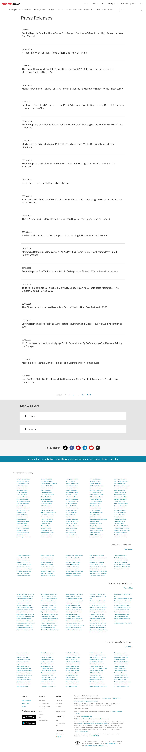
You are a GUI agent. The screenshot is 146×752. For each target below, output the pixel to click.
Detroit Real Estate (46, 497)
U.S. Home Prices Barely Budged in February (45, 183)
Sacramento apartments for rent (98, 629)
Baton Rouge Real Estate (23, 501)
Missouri (68, 564)
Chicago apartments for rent (24, 625)
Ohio (91, 560)
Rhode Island (93, 569)
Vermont (116, 560)
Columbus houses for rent (23, 684)
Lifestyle (51, 10)
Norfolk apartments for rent (97, 594)
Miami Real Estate (70, 517)
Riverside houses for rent (96, 679)
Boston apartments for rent (24, 618)
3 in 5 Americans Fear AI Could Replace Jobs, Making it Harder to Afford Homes (64, 235)
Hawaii (43, 555)
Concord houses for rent (47, 652)
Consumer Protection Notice (102, 719)
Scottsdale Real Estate (120, 499)
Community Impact (44, 703)
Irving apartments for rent (48, 627)
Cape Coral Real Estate (23, 528)
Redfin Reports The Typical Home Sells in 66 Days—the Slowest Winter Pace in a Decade (70, 271)
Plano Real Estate (94, 506)
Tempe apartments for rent (121, 612)
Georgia (19, 575)
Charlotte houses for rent (23, 673)
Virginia (116, 562)
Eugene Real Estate (46, 503)
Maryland (43, 575)
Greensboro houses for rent (48, 677)
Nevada (68, 569)
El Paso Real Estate (46, 499)
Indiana (43, 562)
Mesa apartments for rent (72, 614)
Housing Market (14, 10)
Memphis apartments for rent (73, 612)
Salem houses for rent (120, 652)
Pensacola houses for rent (97, 664)
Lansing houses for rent (72, 675)
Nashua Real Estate (71, 532)
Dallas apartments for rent (48, 600)
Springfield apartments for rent (122, 607)
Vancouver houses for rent (121, 677)
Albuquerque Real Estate (23, 479)
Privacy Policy (116, 698)
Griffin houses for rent (47, 681)
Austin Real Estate (22, 494)
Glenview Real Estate (47, 530)
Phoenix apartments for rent (97, 609)
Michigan (68, 557)
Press (40, 711)
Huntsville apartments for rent (49, 623)
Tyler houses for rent (119, 673)
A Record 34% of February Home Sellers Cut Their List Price (54, 52)
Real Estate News (43, 720)
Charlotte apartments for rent (25, 621)
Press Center (101, 10)
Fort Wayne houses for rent (48, 673)
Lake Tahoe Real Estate (72, 492)
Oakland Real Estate (95, 483)
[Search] (141, 10)
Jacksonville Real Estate (72, 483)
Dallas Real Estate (46, 490)
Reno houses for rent (95, 675)
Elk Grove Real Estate (47, 501)
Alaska (18, 557)
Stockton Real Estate (120, 512)
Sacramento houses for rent (97, 684)
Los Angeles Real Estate (72, 501)
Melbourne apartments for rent (74, 609)
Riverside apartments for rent (98, 625)
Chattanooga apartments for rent (26, 623)
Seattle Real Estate (119, 501)
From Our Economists (63, 10)
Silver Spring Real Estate (121, 503)
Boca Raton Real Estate (23, 510)
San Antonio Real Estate (96, 537)
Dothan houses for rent (47, 664)
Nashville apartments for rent (73, 627)
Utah (115, 557)
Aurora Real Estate (22, 492)
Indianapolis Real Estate (72, 479)
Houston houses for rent (72, 652)
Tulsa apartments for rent (121, 616)
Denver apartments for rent (48, 605)
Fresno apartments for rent (48, 616)
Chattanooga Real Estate (23, 537)
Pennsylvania (93, 566)
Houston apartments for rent (49, 621)
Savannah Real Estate (120, 494)
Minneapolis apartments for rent (74, 621)
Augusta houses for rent (23, 664)
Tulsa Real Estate (119, 523)
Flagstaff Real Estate (46, 508)
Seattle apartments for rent (121, 605)
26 (83, 394)
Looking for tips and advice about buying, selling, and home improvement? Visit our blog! (73, 459)
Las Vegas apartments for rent (74, 598)
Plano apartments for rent (97, 614)
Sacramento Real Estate (96, 530)
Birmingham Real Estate (23, 508)
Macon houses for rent (72, 679)
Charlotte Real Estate (22, 534)
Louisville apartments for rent (73, 603)
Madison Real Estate (71, 506)
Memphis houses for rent (72, 684)
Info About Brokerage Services (85, 719)
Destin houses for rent (47, 661)
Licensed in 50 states (102, 723)
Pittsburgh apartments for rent (98, 612)
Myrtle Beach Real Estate (72, 526)
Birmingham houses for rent (24, 670)
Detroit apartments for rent (48, 607)
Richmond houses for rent (97, 677)
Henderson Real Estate (47, 532)
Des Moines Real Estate (47, 494)
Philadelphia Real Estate (96, 497)
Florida (18, 573)
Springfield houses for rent (121, 661)
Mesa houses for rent (71, 686)
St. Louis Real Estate (119, 508)
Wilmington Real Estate (120, 532)
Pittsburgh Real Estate (96, 501)
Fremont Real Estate (46, 521)
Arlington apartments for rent (25, 598)
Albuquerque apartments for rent (25, 594)
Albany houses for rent (23, 655)
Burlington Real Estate (23, 526)
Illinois (42, 560)
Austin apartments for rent (24, 605)
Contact (110, 10)
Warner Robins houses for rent (122, 681)
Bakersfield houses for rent (24, 668)
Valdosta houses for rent (120, 675)
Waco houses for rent (120, 679)
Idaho (42, 557)
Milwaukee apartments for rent (74, 618)
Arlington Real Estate (22, 485)
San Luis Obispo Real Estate (121, 485)
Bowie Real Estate (21, 519)
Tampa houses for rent (120, 666)
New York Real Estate (95, 479)
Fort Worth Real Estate (47, 517)
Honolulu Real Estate (46, 534)
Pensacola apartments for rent (98, 605)
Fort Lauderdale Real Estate (48, 512)
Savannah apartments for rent (122, 603)
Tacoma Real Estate (119, 514)
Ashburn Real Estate (22, 488)
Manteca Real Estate (71, 510)
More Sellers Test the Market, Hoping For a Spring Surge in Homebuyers (60, 362)
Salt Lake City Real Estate (97, 534)
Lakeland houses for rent (72, 670)
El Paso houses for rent (47, 666)
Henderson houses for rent (48, 686)
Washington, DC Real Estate (121, 528)
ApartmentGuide (60, 723)
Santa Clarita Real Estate (121, 488)
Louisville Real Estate (71, 503)
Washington (117, 564)
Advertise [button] (58, 706)
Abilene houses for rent (23, 652)
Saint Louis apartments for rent (98, 632)
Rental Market (27, 10)
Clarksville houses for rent (24, 679)
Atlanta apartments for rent (24, 600)
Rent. (57, 720)
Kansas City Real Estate (72, 488)
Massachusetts (70, 555)
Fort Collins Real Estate (47, 510)
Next (89, 395)
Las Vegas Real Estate (71, 494)
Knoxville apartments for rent (73, 596)
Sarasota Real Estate (120, 492)
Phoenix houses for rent (96, 666)
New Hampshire (70, 571)
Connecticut (20, 569)
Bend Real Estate (21, 506)
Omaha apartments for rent (97, 600)
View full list (128, 549)
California (19, 564)
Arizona (19, 560)
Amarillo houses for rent (23, 657)
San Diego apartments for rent (122, 600)
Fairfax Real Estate (46, 506)
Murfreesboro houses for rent (98, 657)
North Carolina (94, 557)
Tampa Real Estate (119, 517)
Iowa (42, 564)
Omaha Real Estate (95, 488)
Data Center (77, 10)
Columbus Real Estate (47, 488)
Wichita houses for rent (120, 684)
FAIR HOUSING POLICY (112, 743)
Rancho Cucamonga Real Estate (98, 519)
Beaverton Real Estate (23, 503)
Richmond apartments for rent (98, 623)
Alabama (19, 555)
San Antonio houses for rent (121, 655)
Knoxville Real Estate (71, 490)
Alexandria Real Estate (23, 481)
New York (92, 555)
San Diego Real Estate (120, 479)
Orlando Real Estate (95, 492)
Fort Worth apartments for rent (49, 614)
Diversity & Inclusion (44, 706)
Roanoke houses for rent (96, 681)
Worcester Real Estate (120, 537)
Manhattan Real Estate (72, 508)
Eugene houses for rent (47, 668)
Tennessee (93, 575)
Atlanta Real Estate (22, 490)
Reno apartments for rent (97, 621)
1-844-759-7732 (94, 736)
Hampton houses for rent (47, 684)
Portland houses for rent (96, 670)
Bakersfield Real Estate (23, 497)
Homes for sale (26, 555)
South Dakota (93, 573)
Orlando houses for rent (96, 661)
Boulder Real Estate (22, 517)
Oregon (92, 564)
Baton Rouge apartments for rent (25, 614)
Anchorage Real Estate (23, 483)
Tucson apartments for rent (121, 614)
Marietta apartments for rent (73, 607)
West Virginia (117, 566)
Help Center (59, 703)
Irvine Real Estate (70, 481)
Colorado (19, 566)
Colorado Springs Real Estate (49, 483)
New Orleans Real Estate (72, 537)
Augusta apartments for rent (24, 603)
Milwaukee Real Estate (72, 519)
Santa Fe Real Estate (119, 490)
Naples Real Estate (71, 530)
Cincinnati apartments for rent (25, 627)
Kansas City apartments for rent (74, 594)
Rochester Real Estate (96, 528)
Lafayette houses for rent (72, 668)
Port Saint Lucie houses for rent (98, 668)
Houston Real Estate (46, 537)
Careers (24, 706)
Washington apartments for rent (123, 623)
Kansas (43, 566)
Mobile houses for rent (96, 652)
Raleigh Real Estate (95, 517)
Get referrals (25, 703)
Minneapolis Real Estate (72, 521)
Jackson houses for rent (72, 659)
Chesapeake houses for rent (24, 675)
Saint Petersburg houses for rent (98, 686)
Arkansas (19, 562)
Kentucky (43, 569)
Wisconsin (117, 569)
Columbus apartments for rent (49, 596)
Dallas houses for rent (47, 655)
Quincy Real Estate (95, 514)
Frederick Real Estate (47, 519)
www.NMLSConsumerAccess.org (87, 723)
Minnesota (68, 560)
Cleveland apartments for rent (25, 629)
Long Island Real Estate (72, 499)
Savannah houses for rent (121, 657)
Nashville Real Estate (71, 534)
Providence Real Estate (96, 512)
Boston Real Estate (22, 514)
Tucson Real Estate (119, 521)
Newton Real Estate (95, 481)
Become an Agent (26, 700)
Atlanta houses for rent (23, 661)
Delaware (19, 571)
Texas (116, 555)
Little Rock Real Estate (72, 497)
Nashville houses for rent (96, 659)
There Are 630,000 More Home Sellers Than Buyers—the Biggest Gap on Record (66, 219)
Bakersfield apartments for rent (25, 607)
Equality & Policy (40, 10)
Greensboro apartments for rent (49, 618)
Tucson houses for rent (120, 670)
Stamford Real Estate (120, 510)
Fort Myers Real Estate (47, 514)
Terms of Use (106, 698)
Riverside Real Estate (95, 526)
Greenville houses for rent (48, 679)
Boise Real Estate (21, 512)
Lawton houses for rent (72, 677)
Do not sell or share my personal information (85, 701)
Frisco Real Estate (46, 526)
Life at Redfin (42, 709)
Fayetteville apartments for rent (49, 612)
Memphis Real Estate (71, 512)
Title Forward (59, 726)
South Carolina (94, 571)
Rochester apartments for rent (98, 627)
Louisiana (43, 571)
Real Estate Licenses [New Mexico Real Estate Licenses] (86, 716)
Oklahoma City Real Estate (97, 485)
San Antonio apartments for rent (123, 598)
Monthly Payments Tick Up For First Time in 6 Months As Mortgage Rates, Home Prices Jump (72, 88)
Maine (42, 573)
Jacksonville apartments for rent (49, 629)
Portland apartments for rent (97, 616)
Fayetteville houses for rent (48, 670)
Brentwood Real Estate (23, 521)
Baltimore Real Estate (22, 499)
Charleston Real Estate (23, 532)
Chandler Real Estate (22, 530)
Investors (41, 714)
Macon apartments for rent (73, 605)
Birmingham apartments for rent (25, 616)
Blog (40, 717)
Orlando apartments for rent (97, 603)
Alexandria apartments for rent (25, 596)
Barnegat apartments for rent (25, 612)
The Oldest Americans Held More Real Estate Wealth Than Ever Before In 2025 (64, 307)
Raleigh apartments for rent (97, 618)
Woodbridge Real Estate (120, 534)
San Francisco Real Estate (121, 481)
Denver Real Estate (46, 492)
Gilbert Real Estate (46, 528)
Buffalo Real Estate (22, 523)
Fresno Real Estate (46, 523)
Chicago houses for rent (23, 677)
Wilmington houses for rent (121, 686)
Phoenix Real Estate (95, 499)
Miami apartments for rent (73, 616)
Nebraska (68, 566)
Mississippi (68, 562)
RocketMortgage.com (82, 731)
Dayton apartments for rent (48, 603)
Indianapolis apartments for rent (49, 625)
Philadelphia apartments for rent (98, 607)
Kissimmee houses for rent (73, 664)
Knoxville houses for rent (72, 666)
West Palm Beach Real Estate (122, 530)
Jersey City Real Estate (72, 485)
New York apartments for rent (74, 629)
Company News (89, 10)
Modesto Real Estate (71, 523)
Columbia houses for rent (23, 681)
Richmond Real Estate (96, 523)
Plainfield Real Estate (95, 503)
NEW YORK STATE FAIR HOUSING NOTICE (96, 745)
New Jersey (69, 573)
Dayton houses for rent (47, 657)
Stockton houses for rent (121, 664)
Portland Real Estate (95, 508)
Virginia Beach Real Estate (121, 526)
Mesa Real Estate (70, 514)
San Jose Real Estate (119, 483)
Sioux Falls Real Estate (120, 506)
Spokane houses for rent (120, 659)
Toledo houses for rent (120, 668)
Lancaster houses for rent (72, 673)
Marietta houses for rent (72, 681)
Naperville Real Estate (71, 528)
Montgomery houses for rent (97, 655)
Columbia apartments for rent (49, 594)
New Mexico (69, 575)
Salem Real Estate (95, 532)
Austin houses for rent (23, 666)
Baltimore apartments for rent (25, 609)
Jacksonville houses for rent (73, 661)
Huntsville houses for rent (72, 655)
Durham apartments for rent (48, 609)
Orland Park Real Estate (96, 490)
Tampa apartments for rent (121, 609)
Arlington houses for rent (23, 659)
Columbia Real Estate (47, 485)
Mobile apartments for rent (73, 623)
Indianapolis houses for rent (73, 657)
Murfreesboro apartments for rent (75, 625)
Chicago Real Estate (46, 479)
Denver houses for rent (47, 659)
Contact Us (59, 700)
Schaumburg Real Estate (121, 497)
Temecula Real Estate (120, 519)
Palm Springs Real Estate (96, 494)
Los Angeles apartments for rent (74, 600)
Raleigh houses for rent (96, 673)
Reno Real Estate (94, 521)
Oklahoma (92, 562)
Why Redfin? (42, 700)
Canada (58, 736)
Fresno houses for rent (47, 675)
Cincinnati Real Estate (47, 481)
